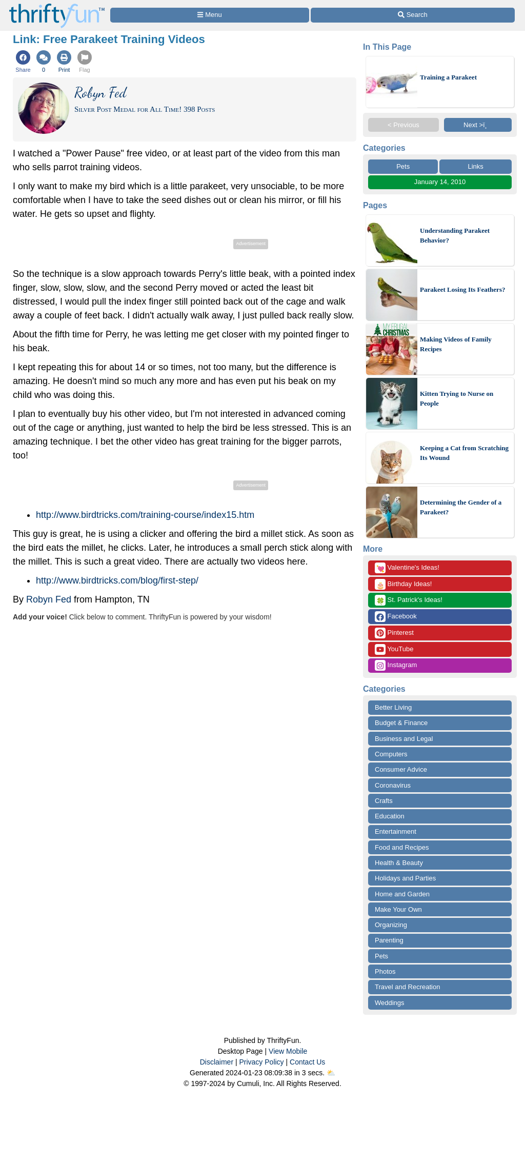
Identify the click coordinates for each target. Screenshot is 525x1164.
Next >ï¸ (477, 125)
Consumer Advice (401, 769)
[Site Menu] (209, 15)
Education (390, 816)
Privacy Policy (261, 1062)
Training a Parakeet (448, 77)
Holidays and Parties (405, 878)
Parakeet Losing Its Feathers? (462, 289)
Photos (385, 971)
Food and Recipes (402, 847)
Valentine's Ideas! (407, 568)
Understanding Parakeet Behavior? (455, 236)
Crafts (384, 801)
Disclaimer (216, 1062)
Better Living (393, 707)
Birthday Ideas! (403, 584)
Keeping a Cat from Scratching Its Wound (464, 453)
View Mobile (288, 1051)
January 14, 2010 (440, 182)
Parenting (389, 940)
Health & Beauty (399, 863)
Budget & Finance (401, 723)
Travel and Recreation (407, 987)
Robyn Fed (48, 599)
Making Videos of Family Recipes (456, 344)
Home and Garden (402, 894)
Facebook (396, 616)
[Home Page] (57, 6)
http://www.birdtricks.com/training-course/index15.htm (145, 515)
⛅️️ (331, 1073)
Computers (391, 754)
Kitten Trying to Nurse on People (456, 399)
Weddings (390, 1003)
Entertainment (395, 831)
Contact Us (307, 1062)
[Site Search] (413, 15)
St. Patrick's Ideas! (408, 600)
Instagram (396, 665)
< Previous (403, 125)
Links (475, 166)
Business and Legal (404, 738)
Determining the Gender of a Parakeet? (460, 507)
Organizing (391, 925)
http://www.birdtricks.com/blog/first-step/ (117, 580)
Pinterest (394, 633)
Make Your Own (398, 909)
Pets (403, 166)
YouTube (394, 649)
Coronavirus (393, 785)
